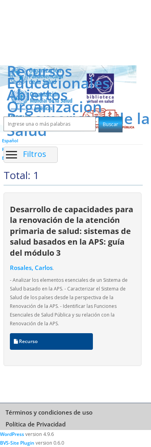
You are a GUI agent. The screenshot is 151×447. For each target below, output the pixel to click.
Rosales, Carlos (31, 268)
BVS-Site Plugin (17, 442)
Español (10, 140)
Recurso (26, 341)
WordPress (12, 434)
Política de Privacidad (36, 424)
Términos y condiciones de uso (49, 412)
